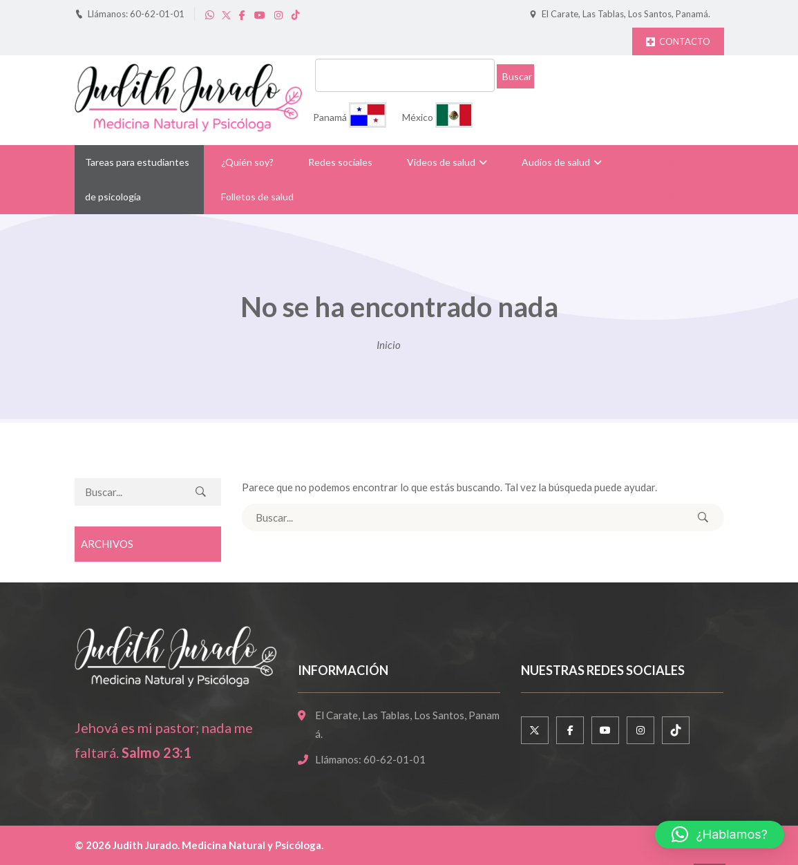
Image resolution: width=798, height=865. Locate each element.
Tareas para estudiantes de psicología (137, 179)
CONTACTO (678, 41)
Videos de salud (441, 162)
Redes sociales (340, 162)
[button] (719, 834)
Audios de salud (556, 162)
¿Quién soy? (247, 162)
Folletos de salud (257, 196)
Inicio (389, 345)
